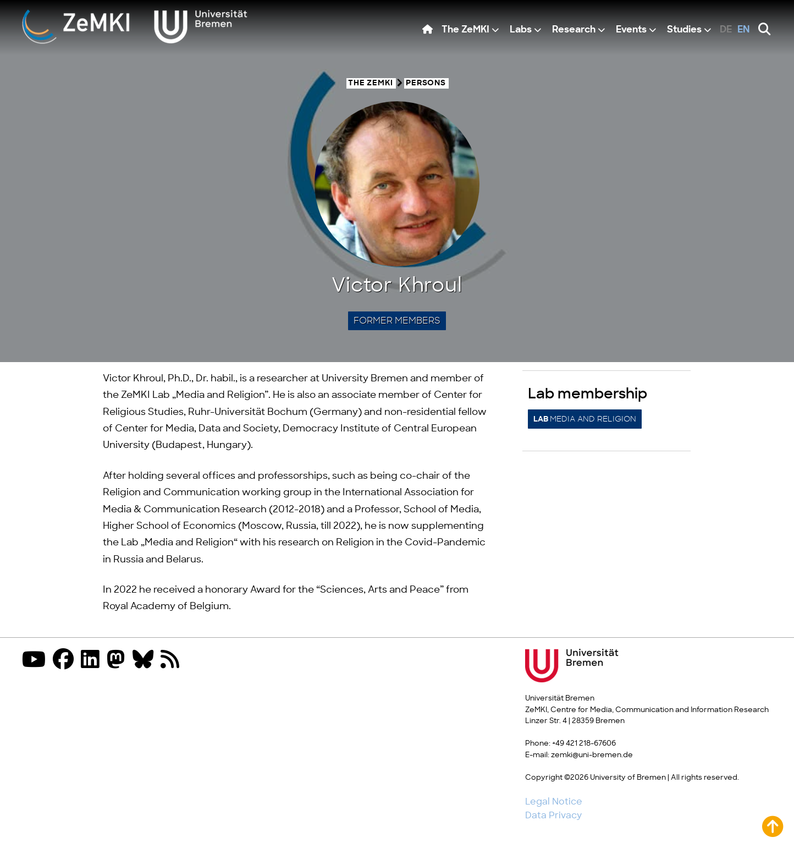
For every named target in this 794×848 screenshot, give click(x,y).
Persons (426, 83)
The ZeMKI (465, 30)
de (726, 30)
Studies (684, 30)
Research (574, 30)
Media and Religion (584, 419)
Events (631, 30)
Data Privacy (553, 815)
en (743, 30)
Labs (521, 30)
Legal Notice (553, 801)
